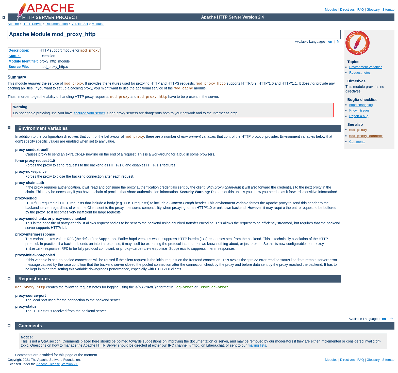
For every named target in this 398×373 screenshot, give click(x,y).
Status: (15, 56)
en (330, 41)
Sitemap (388, 9)
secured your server (89, 113)
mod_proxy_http (211, 84)
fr (338, 41)
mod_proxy (90, 51)
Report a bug (358, 116)
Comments (357, 142)
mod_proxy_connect (366, 136)
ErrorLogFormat (213, 287)
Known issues (359, 110)
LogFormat (183, 287)
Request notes (360, 72)
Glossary (373, 9)
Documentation (56, 24)
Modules (331, 9)
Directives (347, 9)
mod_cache (183, 88)
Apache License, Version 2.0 (57, 364)
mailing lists (257, 345)
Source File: (19, 67)
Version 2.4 (80, 24)
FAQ (360, 9)
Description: (19, 50)
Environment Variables (365, 67)
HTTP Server (32, 24)
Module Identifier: (23, 61)
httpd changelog (361, 105)
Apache (13, 24)
